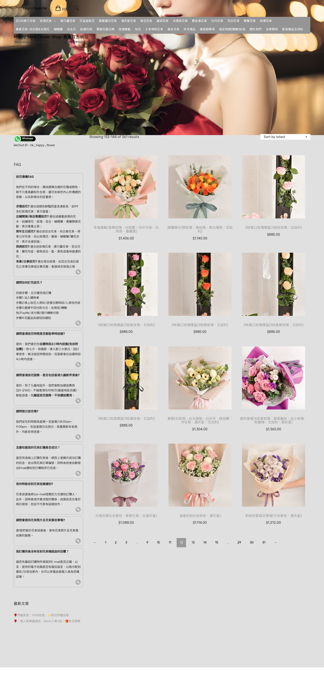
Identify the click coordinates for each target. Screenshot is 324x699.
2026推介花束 (26, 21)
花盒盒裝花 (87, 21)
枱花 (138, 29)
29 (239, 542)
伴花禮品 (190, 29)
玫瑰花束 (48, 21)
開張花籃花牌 (106, 29)
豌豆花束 (146, 21)
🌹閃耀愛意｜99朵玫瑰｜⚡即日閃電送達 (41, 615)
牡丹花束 (217, 21)
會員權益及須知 (292, 29)
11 (170, 542)
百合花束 (233, 21)
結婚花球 (86, 29)
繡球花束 (162, 21)
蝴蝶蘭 (58, 29)
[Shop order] (285, 137)
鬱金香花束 (199, 21)
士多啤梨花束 (154, 29)
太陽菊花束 (180, 21)
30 (252, 542)
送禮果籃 (125, 29)
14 (204, 542)
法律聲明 (272, 29)
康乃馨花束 (67, 21)
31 (263, 542)
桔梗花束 (266, 21)
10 (158, 542)
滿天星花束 (128, 21)
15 (216, 542)
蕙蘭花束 (250, 21)
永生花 (71, 29)
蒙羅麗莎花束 (108, 21)
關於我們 (256, 29)
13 (193, 542)
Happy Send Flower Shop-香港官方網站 (51, 36)
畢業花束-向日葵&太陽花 (33, 29)
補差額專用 (207, 29)
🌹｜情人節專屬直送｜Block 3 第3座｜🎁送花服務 (47, 621)
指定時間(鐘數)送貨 (232, 29)
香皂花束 (173, 29)
